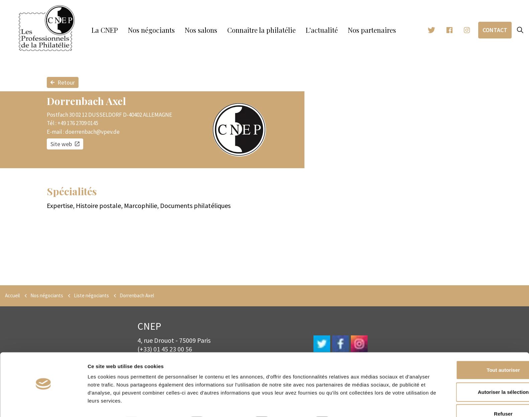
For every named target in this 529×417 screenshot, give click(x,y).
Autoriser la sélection (473, 373)
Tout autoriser (473, 351)
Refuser (473, 395)
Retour (62, 82)
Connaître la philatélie (261, 29)
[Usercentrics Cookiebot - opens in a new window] (43, 404)
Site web (65, 144)
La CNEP (105, 29)
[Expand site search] (520, 30)
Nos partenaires (372, 29)
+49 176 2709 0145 (77, 123)
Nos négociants (151, 29)
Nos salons (201, 29)
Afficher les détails (366, 404)
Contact (495, 30)
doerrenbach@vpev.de (92, 131)
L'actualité (322, 29)
